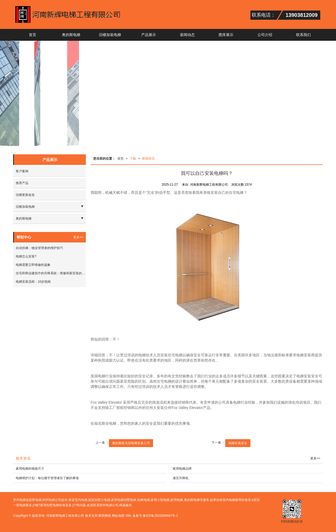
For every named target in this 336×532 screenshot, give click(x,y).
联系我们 (303, 35)
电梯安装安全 (237, 443)
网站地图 (118, 516)
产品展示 (148, 35)
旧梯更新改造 (25, 195)
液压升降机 (180, 478)
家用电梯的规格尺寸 (30, 468)
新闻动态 (187, 35)
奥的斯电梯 (71, 35)
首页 (32, 35)
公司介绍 (265, 35)
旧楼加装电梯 (110, 35)
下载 (133, 158)
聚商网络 (104, 516)
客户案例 (22, 171)
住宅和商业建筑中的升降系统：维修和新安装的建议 (51, 273)
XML (128, 516)
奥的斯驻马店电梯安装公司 (131, 443)
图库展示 (226, 35)
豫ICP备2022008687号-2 (160, 516)
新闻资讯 (148, 158)
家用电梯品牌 (182, 468)
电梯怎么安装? (26, 256)
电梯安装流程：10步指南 (33, 281)
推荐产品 (22, 183)
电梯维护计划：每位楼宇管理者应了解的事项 (47, 478)
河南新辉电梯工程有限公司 (65, 516)
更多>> (78, 237)
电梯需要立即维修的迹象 (33, 265)
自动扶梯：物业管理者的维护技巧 (39, 248)
